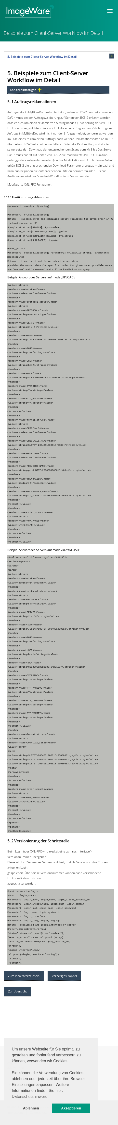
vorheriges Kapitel (64, 976)
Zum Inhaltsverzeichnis (23, 976)
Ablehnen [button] (31, 1108)
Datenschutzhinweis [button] (29, 1096)
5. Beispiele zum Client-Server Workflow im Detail (42, 57)
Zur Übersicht (17, 991)
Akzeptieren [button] (71, 1108)
